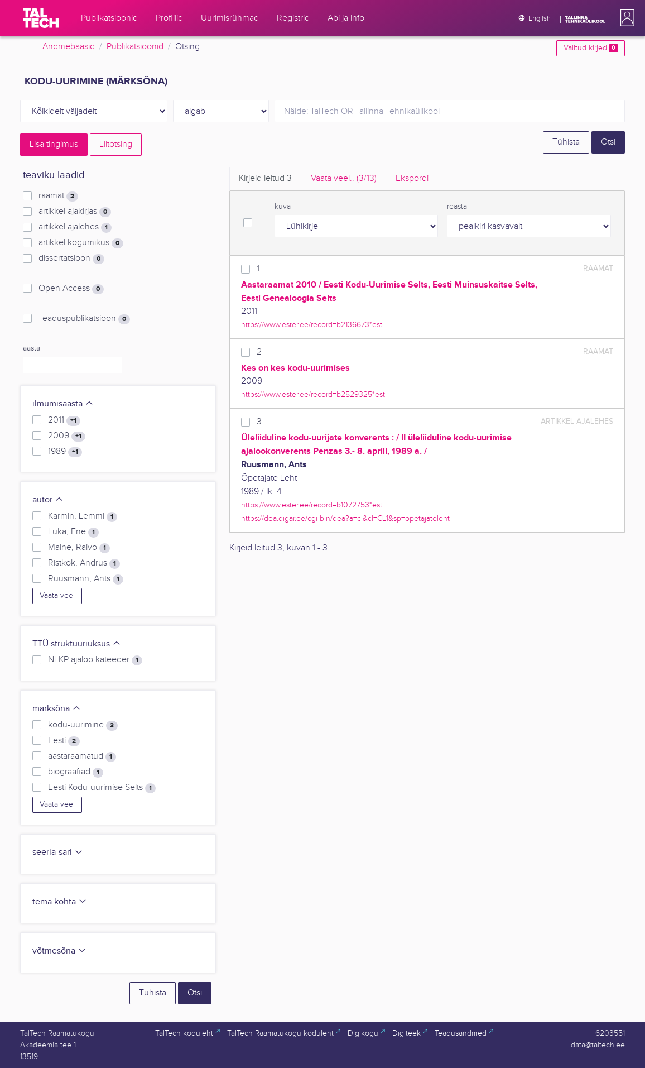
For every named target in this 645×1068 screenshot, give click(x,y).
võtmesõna (59, 951)
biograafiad (75, 772)
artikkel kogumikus (80, 242)
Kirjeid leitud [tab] (265, 178)
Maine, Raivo (79, 547)
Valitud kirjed (591, 48)
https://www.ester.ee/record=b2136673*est (311, 324)
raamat (58, 196)
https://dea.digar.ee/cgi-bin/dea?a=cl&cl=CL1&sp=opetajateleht (345, 518)
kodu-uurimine (83, 725)
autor (48, 500)
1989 (65, 451)
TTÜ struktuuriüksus (76, 644)
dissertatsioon (71, 258)
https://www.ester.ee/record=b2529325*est (313, 394)
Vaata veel (57, 595)
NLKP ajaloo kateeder (95, 659)
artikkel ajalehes (75, 227)
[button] (625, 18)
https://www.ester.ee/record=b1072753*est (311, 505)
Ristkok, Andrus (84, 563)
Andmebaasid (68, 46)
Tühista (566, 142)
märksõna (56, 708)
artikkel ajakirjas (74, 211)
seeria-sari (57, 852)
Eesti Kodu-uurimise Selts (102, 787)
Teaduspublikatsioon (84, 318)
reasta (457, 206)
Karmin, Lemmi (82, 516)
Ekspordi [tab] (412, 178)
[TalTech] (41, 17)
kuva (283, 206)
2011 (64, 420)
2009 (66, 436)
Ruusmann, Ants (85, 579)
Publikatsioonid (135, 46)
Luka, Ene (73, 532)
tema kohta (59, 902)
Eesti (64, 740)
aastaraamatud (82, 756)
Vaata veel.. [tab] (344, 178)
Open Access (71, 288)
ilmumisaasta (63, 404)
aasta (31, 348)
